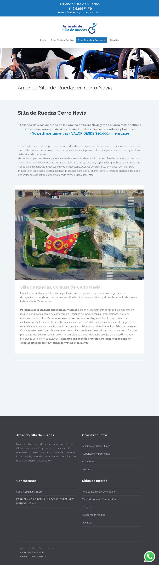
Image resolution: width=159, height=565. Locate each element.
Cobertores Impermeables (97, 453)
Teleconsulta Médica (93, 514)
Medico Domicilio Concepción (99, 491)
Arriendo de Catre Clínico (96, 446)
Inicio (43, 40)
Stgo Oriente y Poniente (91, 40)
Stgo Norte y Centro (62, 40)
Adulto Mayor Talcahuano (32, 550)
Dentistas (87, 522)
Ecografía (87, 507)
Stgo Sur (114, 40)
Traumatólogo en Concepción (99, 499)
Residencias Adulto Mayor (32, 554)
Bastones (87, 469)
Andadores (88, 461)
